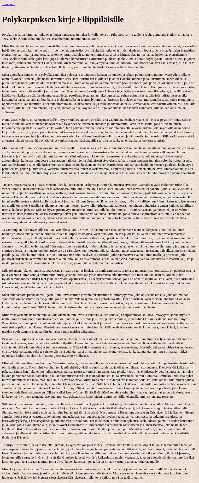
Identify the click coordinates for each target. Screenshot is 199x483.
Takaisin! (8, 4)
